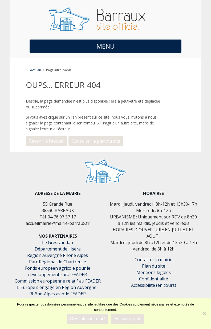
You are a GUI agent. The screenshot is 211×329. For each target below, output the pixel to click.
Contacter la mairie (153, 260)
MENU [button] (105, 46)
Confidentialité (153, 279)
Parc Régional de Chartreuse (57, 262)
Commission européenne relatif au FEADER (58, 281)
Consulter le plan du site (96, 141)
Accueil (35, 70)
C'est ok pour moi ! (87, 318)
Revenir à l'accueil (46, 141)
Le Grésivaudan (57, 242)
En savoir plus (127, 318)
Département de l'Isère (58, 249)
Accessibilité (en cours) (153, 285)
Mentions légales (153, 272)
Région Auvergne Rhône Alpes (57, 255)
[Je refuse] (204, 313)
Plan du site (153, 266)
